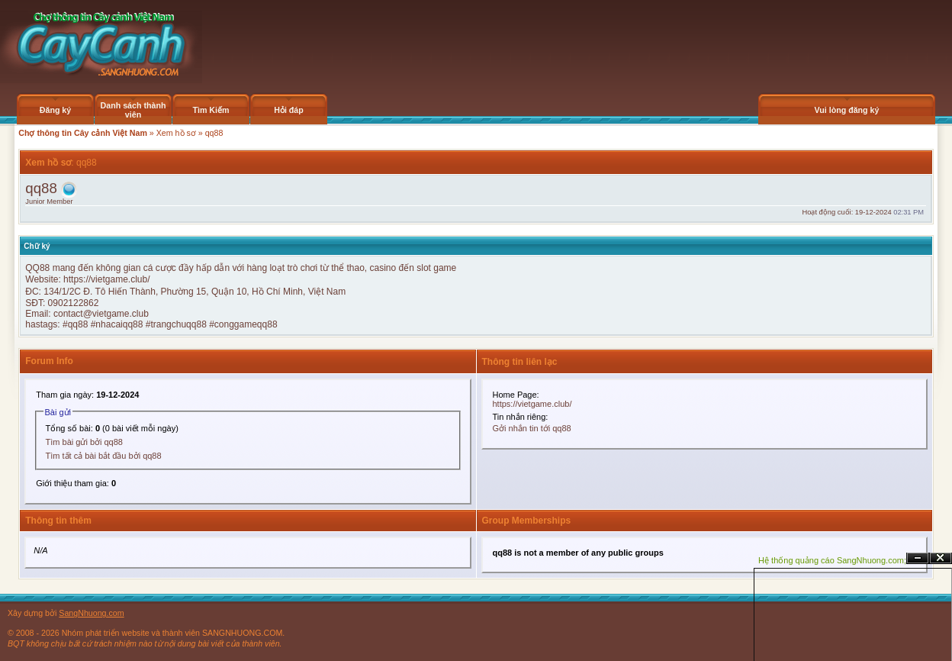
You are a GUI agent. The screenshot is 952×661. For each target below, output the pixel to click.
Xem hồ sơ (176, 132)
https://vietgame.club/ (106, 279)
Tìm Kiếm (210, 109)
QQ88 (37, 268)
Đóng (940, 558)
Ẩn (917, 558)
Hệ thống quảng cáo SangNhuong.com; (832, 560)
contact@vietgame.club (101, 313)
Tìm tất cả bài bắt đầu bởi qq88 (104, 455)
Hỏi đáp (289, 109)
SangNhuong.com (91, 612)
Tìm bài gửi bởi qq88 (84, 442)
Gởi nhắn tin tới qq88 (532, 428)
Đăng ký (55, 109)
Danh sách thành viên (133, 110)
